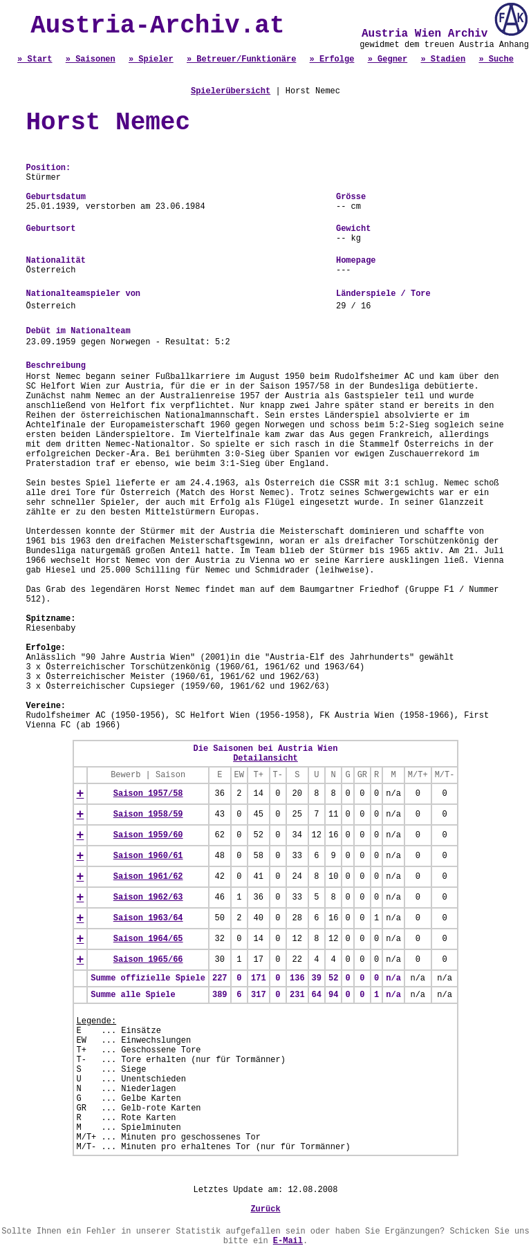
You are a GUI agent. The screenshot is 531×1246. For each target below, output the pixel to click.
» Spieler (151, 59)
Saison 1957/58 (148, 794)
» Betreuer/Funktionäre (241, 59)
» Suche (495, 59)
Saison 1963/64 (148, 918)
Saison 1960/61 (148, 856)
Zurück (265, 1209)
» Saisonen (90, 59)
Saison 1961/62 (148, 877)
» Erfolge (332, 59)
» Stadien (442, 59)
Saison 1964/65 (148, 939)
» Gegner (388, 59)
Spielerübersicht (230, 91)
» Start (34, 59)
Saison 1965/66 (148, 960)
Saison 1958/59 (148, 814)
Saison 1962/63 (148, 897)
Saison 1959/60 (148, 835)
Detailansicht (265, 758)
